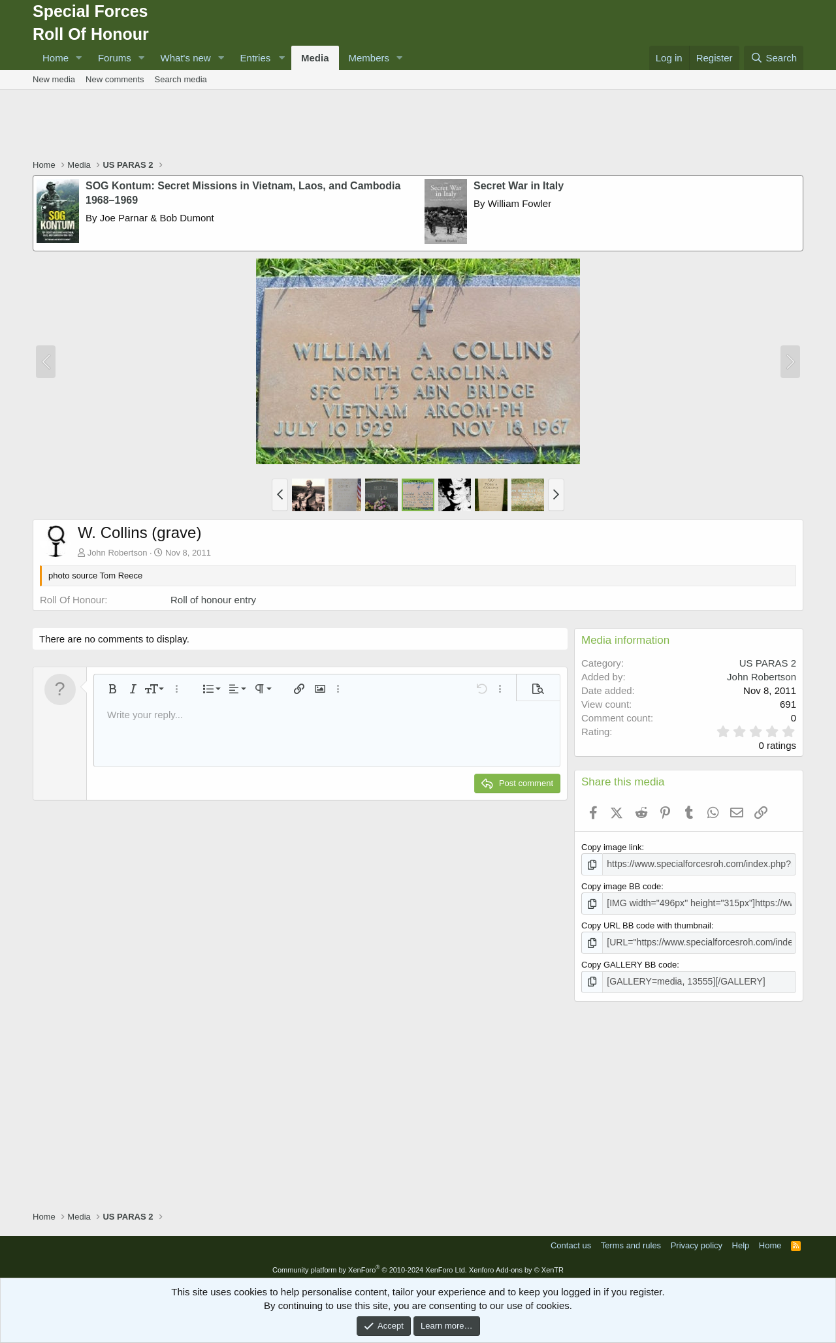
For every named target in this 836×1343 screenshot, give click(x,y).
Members (369, 57)
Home (55, 57)
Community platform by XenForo (369, 1265)
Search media (181, 79)
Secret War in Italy (519, 185)
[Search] (773, 58)
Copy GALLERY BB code (629, 961)
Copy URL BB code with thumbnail (646, 923)
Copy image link (611, 847)
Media (315, 57)
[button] (79, 58)
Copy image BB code (621, 886)
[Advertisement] (418, 126)
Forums (114, 57)
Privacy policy (696, 1241)
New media (54, 79)
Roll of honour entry (213, 599)
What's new (186, 57)
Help (741, 1241)
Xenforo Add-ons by (516, 1265)
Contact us (571, 1241)
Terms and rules (631, 1241)
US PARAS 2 (767, 663)
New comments (115, 79)
